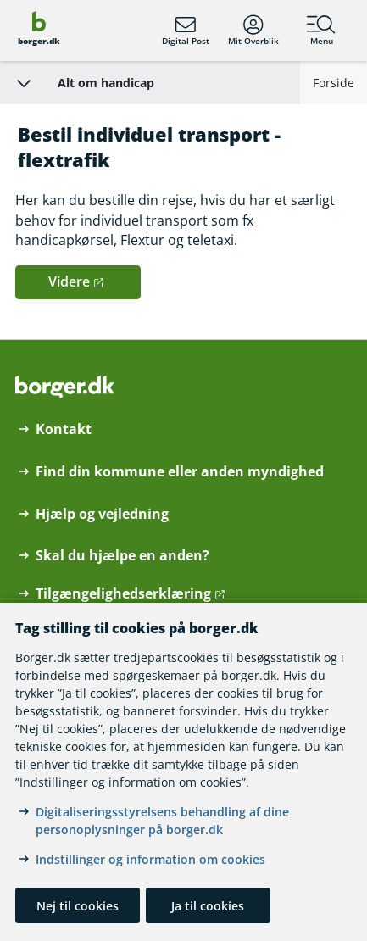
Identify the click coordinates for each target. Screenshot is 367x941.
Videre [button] (69, 281)
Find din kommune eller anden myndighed (180, 472)
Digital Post (185, 30)
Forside (333, 83)
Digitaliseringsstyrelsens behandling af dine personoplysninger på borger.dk (162, 821)
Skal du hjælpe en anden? (122, 556)
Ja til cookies (207, 906)
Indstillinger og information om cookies (150, 859)
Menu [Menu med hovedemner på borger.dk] (321, 30)
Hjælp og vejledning (102, 514)
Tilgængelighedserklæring (123, 594)
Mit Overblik (253, 30)
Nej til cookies (77, 906)
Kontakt (64, 429)
